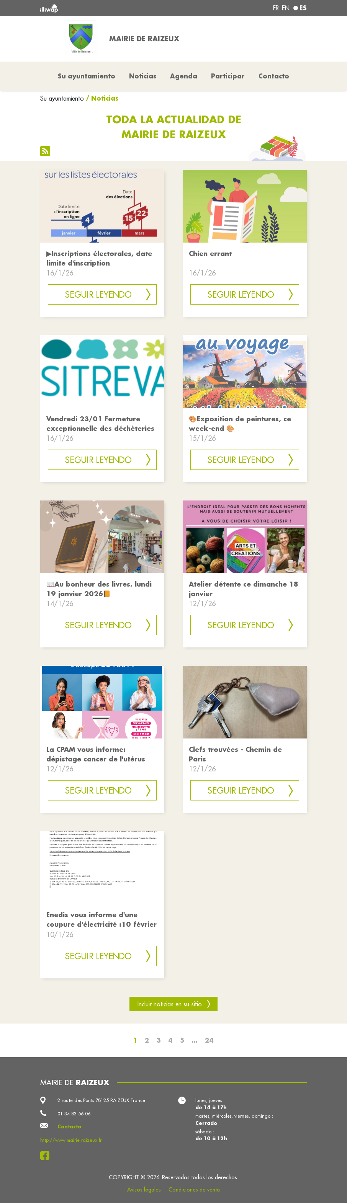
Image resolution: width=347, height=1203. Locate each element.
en (286, 8)
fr (276, 8)
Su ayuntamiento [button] (86, 76)
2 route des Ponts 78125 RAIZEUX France (101, 1100)
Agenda (183, 76)
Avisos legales (144, 1189)
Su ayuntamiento (62, 98)
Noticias (142, 76)
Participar (228, 76)
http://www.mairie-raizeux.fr (70, 1140)
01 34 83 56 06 (73, 1113)
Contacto (274, 76)
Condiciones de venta (194, 1189)
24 (209, 1040)
